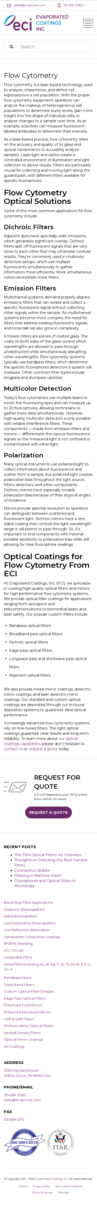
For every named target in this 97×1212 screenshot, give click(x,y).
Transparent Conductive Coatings (32, 937)
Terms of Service (42, 1192)
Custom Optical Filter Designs (29, 991)
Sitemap (63, 1192)
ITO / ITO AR (13, 950)
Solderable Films (18, 957)
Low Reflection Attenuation (27, 930)
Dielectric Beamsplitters (24, 909)
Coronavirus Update (32, 870)
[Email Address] (26, 5)
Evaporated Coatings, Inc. (52, 1178)
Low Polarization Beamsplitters (30, 923)
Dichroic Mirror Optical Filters (28, 1026)
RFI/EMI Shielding (18, 943)
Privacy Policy (41, 1186)
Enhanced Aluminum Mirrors (27, 1012)
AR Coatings (14, 1046)
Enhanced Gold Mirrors (23, 1005)
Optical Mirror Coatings (23, 1039)
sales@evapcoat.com (22, 1100)
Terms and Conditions (69, 1186)
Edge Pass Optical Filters (24, 998)
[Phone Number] (71, 5)
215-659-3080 (15, 1095)
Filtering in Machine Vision (37, 875)
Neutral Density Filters (22, 1033)
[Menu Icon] (88, 23)
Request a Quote (48, 812)
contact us (13, 749)
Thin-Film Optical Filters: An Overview (47, 855)
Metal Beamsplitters (21, 916)
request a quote (43, 749)
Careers (23, 1186)
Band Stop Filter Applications (28, 902)
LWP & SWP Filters (19, 1019)
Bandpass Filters (17, 978)
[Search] (11, 47)
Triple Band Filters (19, 985)
